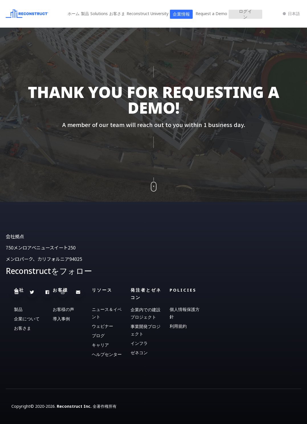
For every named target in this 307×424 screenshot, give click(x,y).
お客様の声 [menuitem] (63, 309)
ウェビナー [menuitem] (102, 326)
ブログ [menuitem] (98, 335)
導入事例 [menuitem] (61, 318)
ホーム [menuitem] (74, 13)
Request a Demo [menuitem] (211, 13)
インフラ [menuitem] (139, 343)
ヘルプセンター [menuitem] (107, 354)
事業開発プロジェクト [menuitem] (145, 330)
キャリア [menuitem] (100, 345)
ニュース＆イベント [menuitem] (107, 312)
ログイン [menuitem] (245, 14)
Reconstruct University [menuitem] (147, 13)
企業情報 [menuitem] (181, 14)
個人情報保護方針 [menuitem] (185, 312)
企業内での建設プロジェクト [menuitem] (145, 313)
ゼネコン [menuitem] (139, 352)
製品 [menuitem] (85, 13)
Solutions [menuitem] (99, 13)
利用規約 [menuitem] (178, 326)
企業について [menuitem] (27, 318)
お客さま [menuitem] (117, 13)
